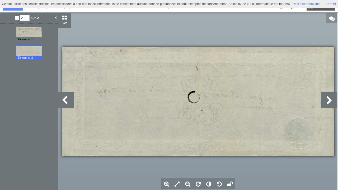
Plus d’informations (306, 4)
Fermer (331, 4)
